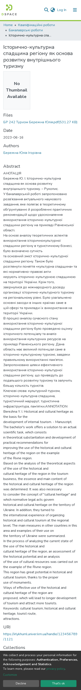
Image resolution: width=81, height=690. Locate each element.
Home (8, 25)
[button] (52, 10)
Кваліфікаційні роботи (36, 25)
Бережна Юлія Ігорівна (22, 152)
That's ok (58, 683)
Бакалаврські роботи (26, 30)
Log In (62, 10)
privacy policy (55, 669)
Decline (21, 683)
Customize (10, 675)
